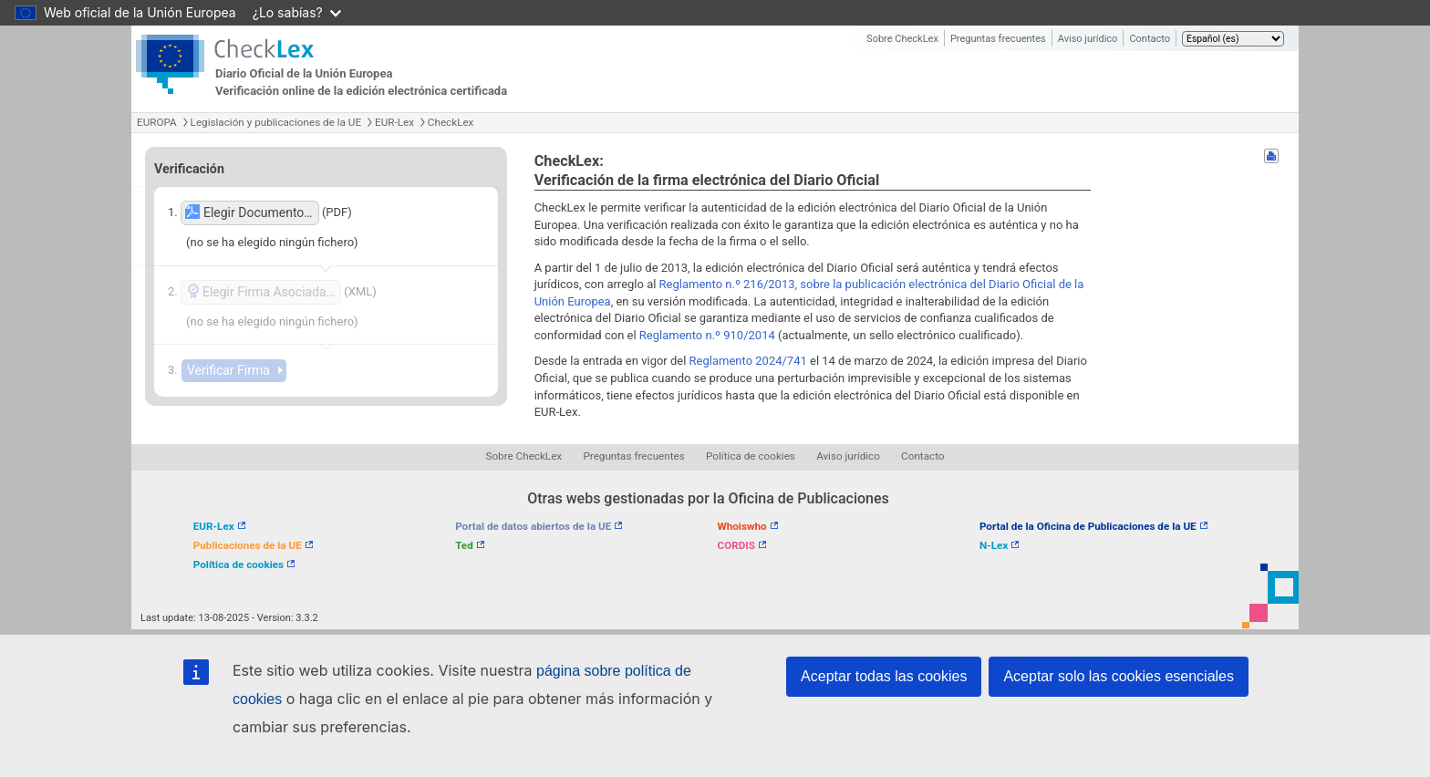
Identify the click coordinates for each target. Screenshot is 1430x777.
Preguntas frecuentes (998, 39)
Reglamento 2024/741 (748, 361)
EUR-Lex (394, 122)
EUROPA (157, 122)
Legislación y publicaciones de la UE (276, 122)
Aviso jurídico (1088, 39)
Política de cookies (750, 456)
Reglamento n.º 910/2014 (707, 335)
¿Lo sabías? (297, 12)
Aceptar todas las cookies (884, 676)
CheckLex (451, 122)
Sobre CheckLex (902, 39)
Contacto (1149, 39)
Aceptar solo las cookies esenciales (1118, 676)
